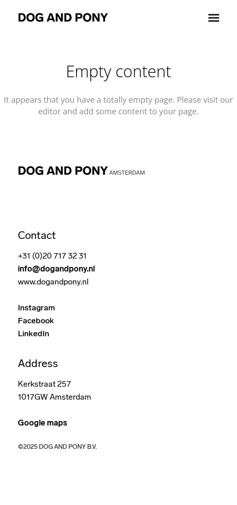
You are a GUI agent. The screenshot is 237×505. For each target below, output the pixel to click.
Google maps (42, 423)
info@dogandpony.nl (56, 269)
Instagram (36, 308)
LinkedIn (33, 333)
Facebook (36, 321)
